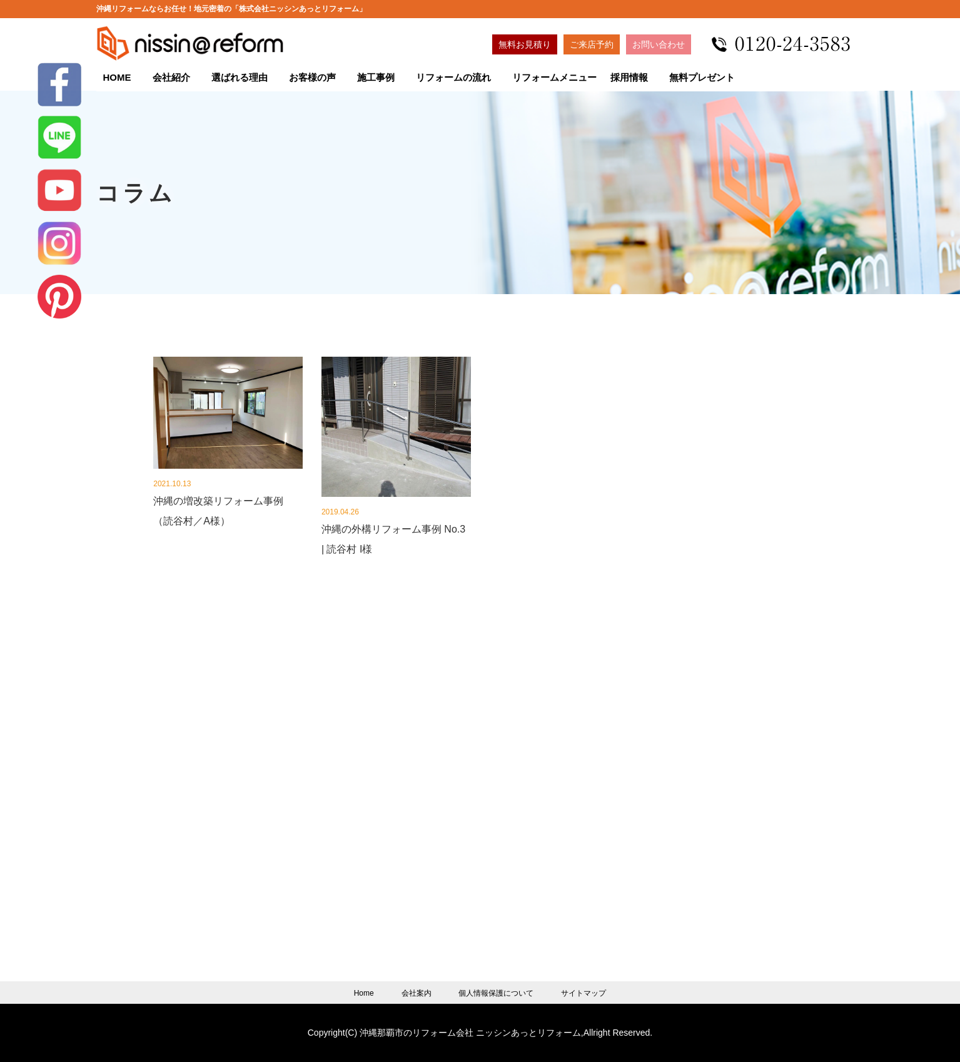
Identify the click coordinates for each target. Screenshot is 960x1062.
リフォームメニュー (554, 77)
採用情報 (629, 77)
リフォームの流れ (453, 77)
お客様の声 (312, 77)
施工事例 (376, 77)
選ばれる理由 (239, 77)
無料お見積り (524, 44)
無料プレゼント (702, 77)
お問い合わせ (658, 44)
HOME (117, 77)
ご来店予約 (592, 44)
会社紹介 (171, 77)
